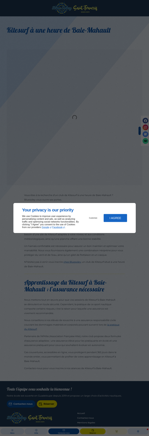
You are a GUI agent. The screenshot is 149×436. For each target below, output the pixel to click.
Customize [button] (93, 218)
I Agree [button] (115, 218)
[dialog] (74, 218)
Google (45, 227)
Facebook (57, 227)
